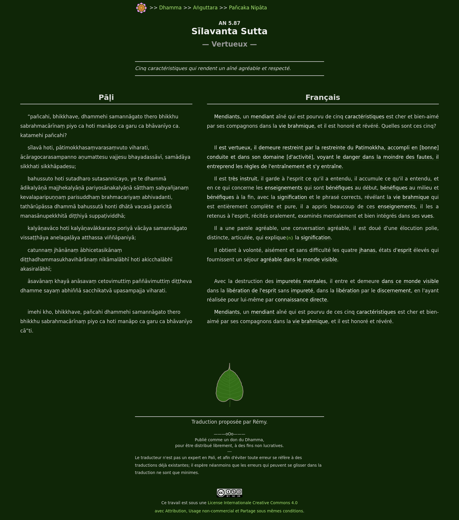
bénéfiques (339, 188)
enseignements (283, 188)
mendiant (262, 117)
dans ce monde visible (410, 281)
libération (347, 291)
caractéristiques (364, 117)
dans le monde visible (310, 259)
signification (292, 197)
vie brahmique (296, 126)
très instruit (243, 179)
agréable (271, 259)
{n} (290, 238)
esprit (405, 250)
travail (174, 503)
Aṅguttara (206, 8)
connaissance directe (301, 300)
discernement (394, 291)
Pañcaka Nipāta (248, 8)
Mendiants (227, 117)
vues (427, 216)
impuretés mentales (301, 281)
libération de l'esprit (251, 291)
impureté (302, 291)
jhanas (367, 250)
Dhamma (171, 8)
